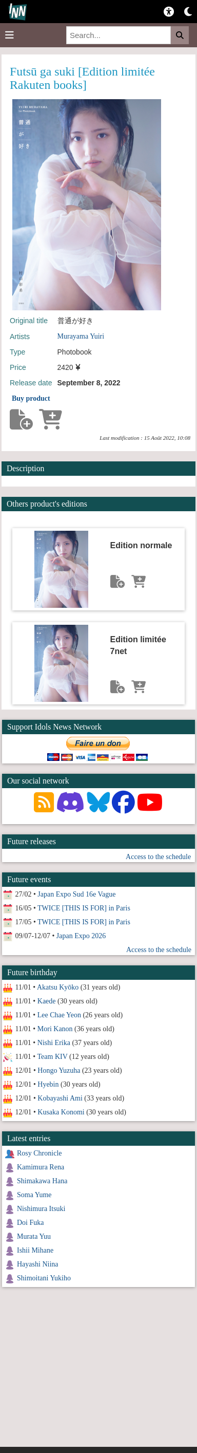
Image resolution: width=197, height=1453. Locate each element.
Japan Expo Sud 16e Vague (76, 894)
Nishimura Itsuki (41, 1209)
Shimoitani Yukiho (44, 1278)
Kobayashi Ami (60, 1098)
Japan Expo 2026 (81, 936)
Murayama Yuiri (81, 336)
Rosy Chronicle (39, 1153)
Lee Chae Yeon (59, 1015)
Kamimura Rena (40, 1167)
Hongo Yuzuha (58, 1070)
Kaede (46, 1001)
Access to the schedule (158, 857)
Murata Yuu (34, 1236)
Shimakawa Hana (42, 1181)
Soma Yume (34, 1195)
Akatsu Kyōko (57, 987)
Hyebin (47, 1084)
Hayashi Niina (37, 1264)
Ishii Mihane (35, 1250)
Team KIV (52, 1056)
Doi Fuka (30, 1222)
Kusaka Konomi (60, 1112)
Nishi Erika (53, 1043)
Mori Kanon (55, 1029)
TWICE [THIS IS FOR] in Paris (83, 908)
